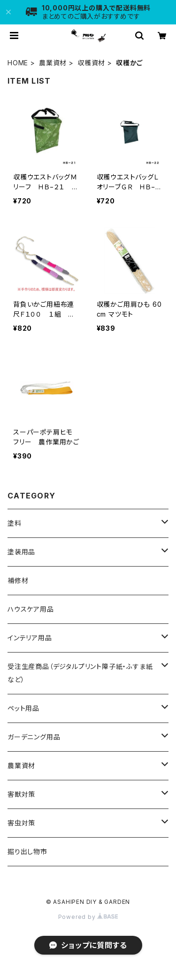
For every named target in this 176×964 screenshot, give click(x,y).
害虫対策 (21, 823)
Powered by (88, 916)
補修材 (18, 580)
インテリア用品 (30, 638)
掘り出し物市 (27, 851)
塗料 (15, 523)
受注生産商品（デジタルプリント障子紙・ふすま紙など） (80, 673)
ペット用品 (23, 708)
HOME (18, 63)
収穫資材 (91, 63)
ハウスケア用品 (31, 609)
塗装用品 (21, 552)
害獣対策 (21, 794)
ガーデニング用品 (34, 737)
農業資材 (53, 63)
